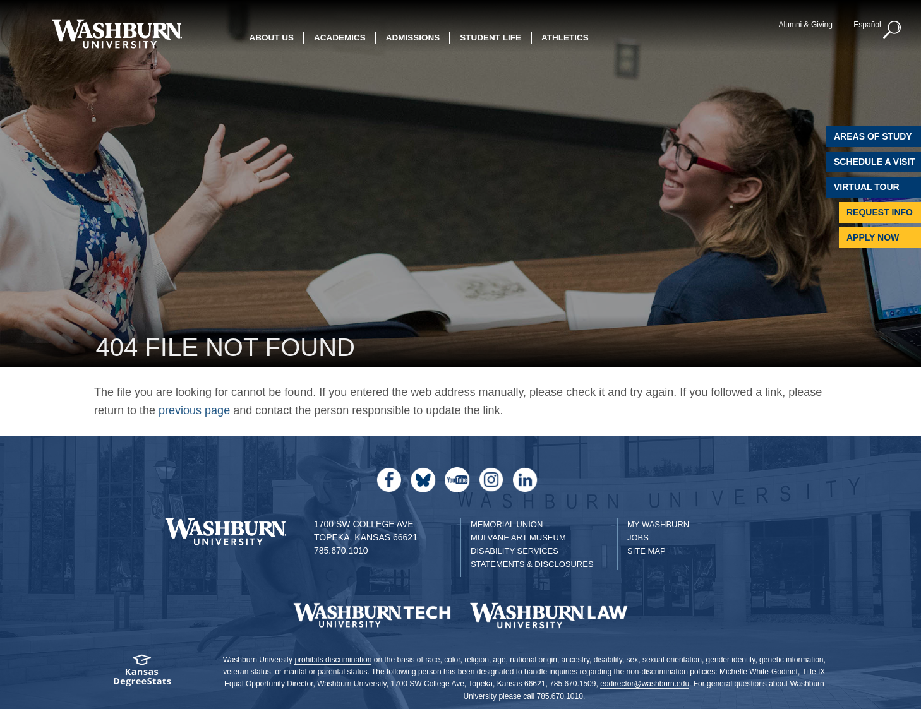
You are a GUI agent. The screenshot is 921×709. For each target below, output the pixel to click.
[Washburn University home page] (117, 34)
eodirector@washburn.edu (644, 683)
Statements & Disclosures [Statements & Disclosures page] (532, 564)
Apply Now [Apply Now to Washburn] (872, 237)
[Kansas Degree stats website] (142, 674)
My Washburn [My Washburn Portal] (658, 524)
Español (867, 24)
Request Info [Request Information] (879, 212)
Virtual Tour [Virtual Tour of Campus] (867, 187)
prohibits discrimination (332, 659)
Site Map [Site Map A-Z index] (646, 551)
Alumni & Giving (806, 24)
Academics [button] (340, 37)
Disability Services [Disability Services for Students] (514, 551)
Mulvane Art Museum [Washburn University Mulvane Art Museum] (518, 537)
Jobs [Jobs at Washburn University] (638, 537)
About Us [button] (272, 37)
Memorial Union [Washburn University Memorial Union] (507, 524)
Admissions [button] (413, 37)
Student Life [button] (490, 37)
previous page (194, 410)
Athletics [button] (565, 37)
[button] (892, 30)
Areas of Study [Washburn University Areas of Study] (873, 136)
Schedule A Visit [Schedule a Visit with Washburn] (874, 162)
